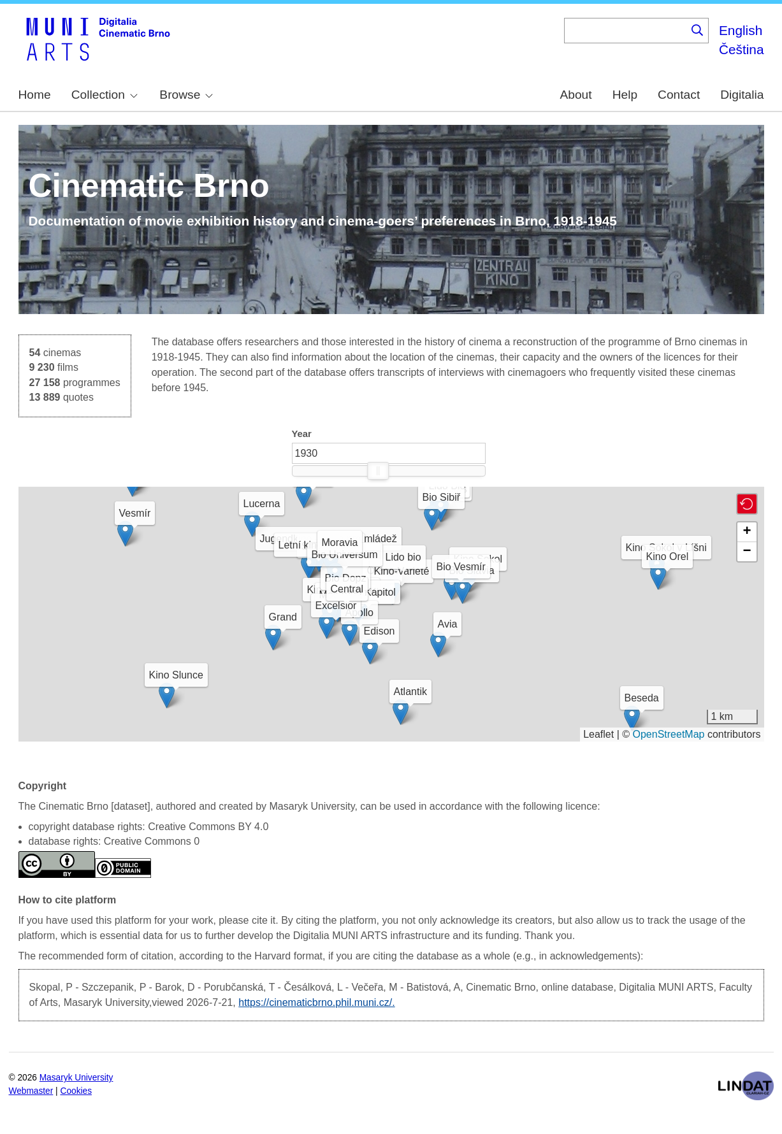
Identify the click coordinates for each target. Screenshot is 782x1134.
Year (302, 434)
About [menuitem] (575, 95)
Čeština (741, 49)
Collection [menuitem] (104, 95)
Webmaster (31, 1091)
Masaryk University (76, 1077)
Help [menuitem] (624, 95)
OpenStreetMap (669, 734)
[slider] (378, 471)
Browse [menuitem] (186, 95)
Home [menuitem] (34, 95)
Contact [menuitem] (679, 95)
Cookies (76, 1091)
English (740, 30)
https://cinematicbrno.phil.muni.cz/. (316, 1002)
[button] (372, 591)
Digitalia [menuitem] (742, 95)
